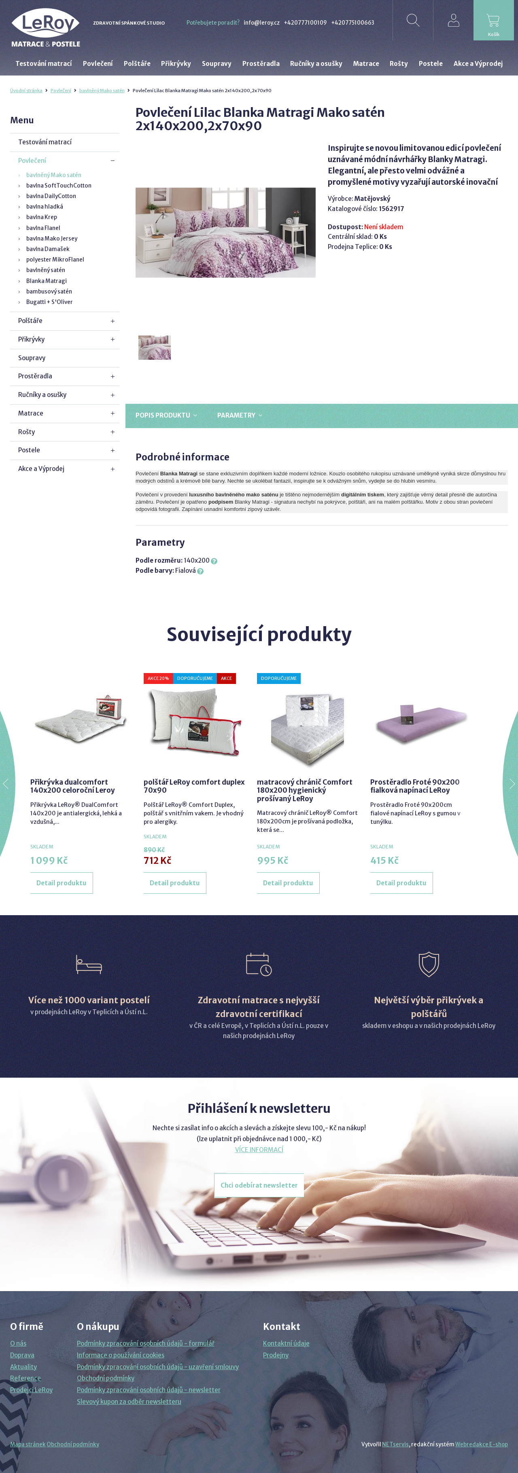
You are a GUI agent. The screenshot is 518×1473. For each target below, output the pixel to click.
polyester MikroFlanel (55, 259)
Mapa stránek (28, 1444)
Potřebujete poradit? (213, 22)
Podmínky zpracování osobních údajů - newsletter (149, 1390)
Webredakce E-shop (481, 1444)
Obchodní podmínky (105, 1378)
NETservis (395, 1444)
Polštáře (30, 321)
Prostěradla (35, 376)
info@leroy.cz (262, 22)
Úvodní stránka (26, 90)
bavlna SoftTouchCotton (58, 185)
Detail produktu (61, 883)
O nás (18, 1343)
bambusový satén (49, 291)
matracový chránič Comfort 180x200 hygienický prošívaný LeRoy (304, 790)
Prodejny (276, 1355)
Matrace (30, 413)
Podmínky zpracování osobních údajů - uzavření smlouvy (158, 1367)
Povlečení (61, 90)
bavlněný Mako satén (102, 90)
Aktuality (23, 1367)
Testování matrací (45, 142)
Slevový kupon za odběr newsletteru (129, 1401)
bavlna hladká (44, 206)
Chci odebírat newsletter (259, 1185)
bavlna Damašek (48, 249)
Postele (29, 450)
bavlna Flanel (43, 228)
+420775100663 (352, 22)
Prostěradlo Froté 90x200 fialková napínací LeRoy (415, 786)
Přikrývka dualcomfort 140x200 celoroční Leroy (72, 786)
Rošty (26, 432)
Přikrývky (31, 339)
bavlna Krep (41, 217)
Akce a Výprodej (41, 469)
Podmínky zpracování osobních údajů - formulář (145, 1343)
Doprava (22, 1355)
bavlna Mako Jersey (51, 238)
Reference (25, 1378)
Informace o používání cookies (120, 1355)
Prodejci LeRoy (31, 1390)
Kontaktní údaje (286, 1343)
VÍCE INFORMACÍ (259, 1150)
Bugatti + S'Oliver (49, 302)
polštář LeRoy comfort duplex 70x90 (194, 786)
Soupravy (31, 358)
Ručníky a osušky (42, 395)
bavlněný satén (45, 270)
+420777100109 (305, 22)
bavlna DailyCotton (51, 196)
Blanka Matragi (46, 281)
